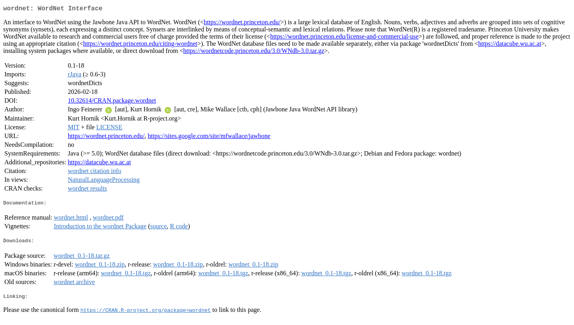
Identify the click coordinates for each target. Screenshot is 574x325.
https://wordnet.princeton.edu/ (242, 23)
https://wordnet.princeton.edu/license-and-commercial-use (344, 38)
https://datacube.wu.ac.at (509, 45)
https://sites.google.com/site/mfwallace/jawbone (209, 137)
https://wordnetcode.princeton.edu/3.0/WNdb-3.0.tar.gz (253, 52)
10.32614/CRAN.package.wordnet (112, 102)
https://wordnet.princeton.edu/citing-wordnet (140, 45)
